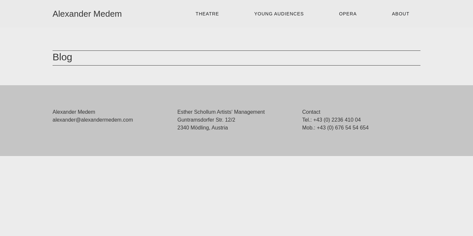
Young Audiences (279, 13)
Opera (348, 13)
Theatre (207, 13)
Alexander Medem (87, 14)
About (400, 13)
